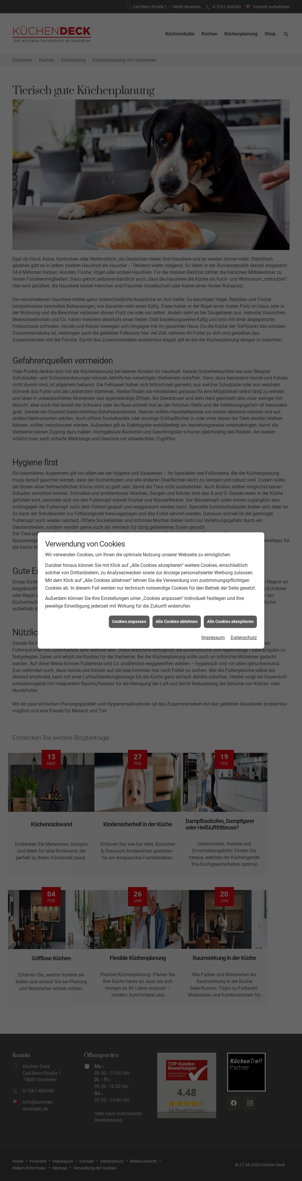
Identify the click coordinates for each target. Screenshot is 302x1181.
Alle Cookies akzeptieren (230, 619)
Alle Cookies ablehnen (177, 619)
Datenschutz (244, 636)
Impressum (213, 636)
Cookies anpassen (129, 619)
